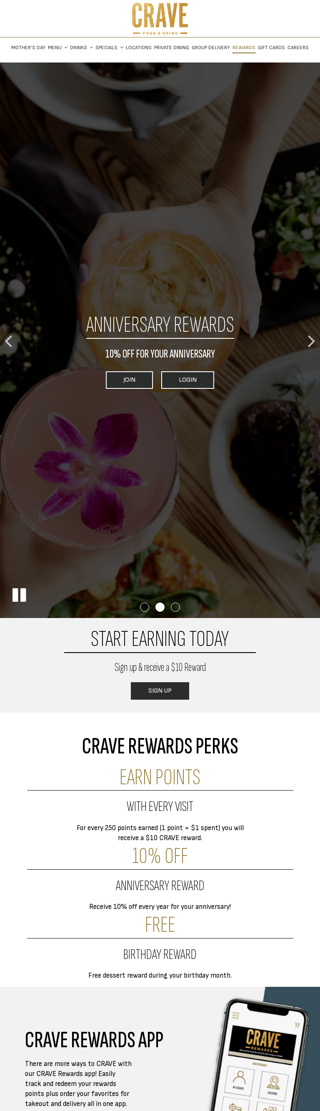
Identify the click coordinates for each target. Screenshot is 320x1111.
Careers (298, 48)
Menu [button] (58, 48)
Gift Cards (271, 48)
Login (179, 382)
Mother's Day (28, 48)
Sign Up (151, 693)
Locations (139, 48)
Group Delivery (211, 48)
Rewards (243, 48)
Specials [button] (109, 48)
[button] (18, 595)
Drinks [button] (81, 48)
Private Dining (171, 48)
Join (120, 382)
